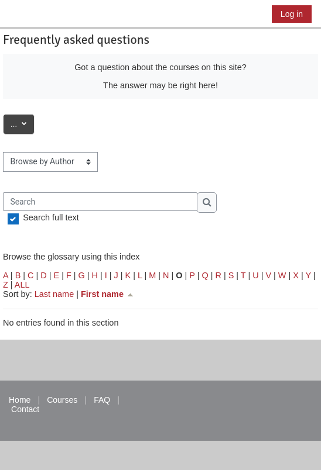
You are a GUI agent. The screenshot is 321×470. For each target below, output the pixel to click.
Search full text (51, 217)
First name (108, 294)
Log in (292, 14)
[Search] (100, 201)
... (23, 123)
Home (19, 400)
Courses (62, 400)
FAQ (102, 400)
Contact (25, 409)
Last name (54, 294)
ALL (22, 284)
